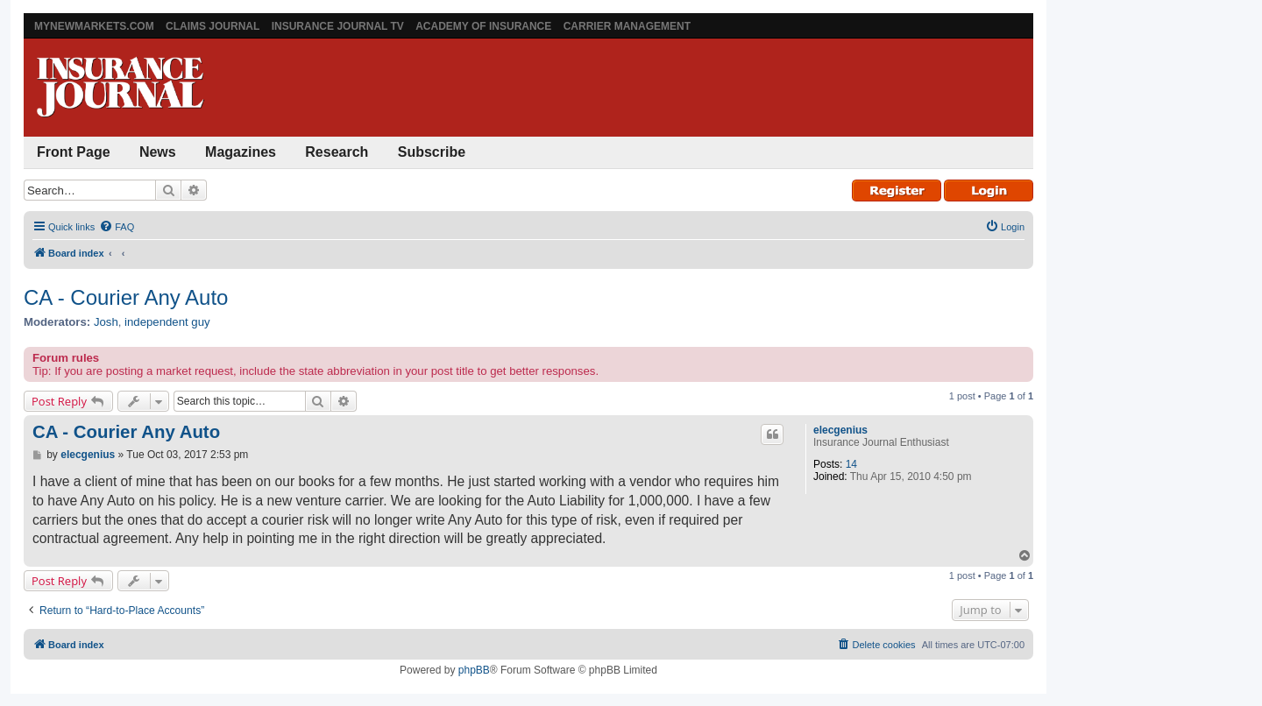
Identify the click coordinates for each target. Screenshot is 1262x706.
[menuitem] (116, 226)
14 (851, 464)
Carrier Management (627, 26)
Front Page (73, 152)
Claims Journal (212, 26)
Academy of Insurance (483, 26)
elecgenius (840, 430)
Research (336, 152)
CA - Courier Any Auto (126, 297)
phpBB (474, 670)
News (157, 152)
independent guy (167, 321)
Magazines (240, 152)
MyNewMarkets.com (94, 26)
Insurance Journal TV (338, 26)
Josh (106, 321)
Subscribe (431, 152)
